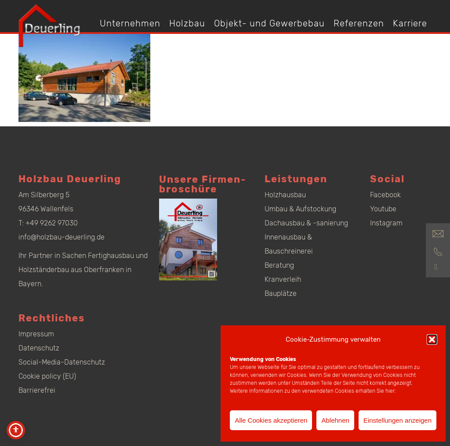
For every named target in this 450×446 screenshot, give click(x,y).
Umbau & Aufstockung (300, 209)
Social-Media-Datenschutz (61, 362)
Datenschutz (38, 348)
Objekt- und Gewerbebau (269, 23)
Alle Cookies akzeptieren (271, 420)
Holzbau (187, 23)
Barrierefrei (36, 390)
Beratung (279, 265)
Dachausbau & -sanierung (306, 223)
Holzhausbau (285, 195)
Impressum (36, 334)
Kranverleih (283, 279)
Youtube (383, 209)
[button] (432, 339)
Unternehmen (130, 23)
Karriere (410, 23)
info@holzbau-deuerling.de (61, 237)
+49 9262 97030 (51, 223)
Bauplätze (281, 293)
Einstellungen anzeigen (397, 420)
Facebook (385, 195)
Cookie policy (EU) (47, 376)
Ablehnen (335, 420)
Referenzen (359, 23)
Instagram (386, 223)
